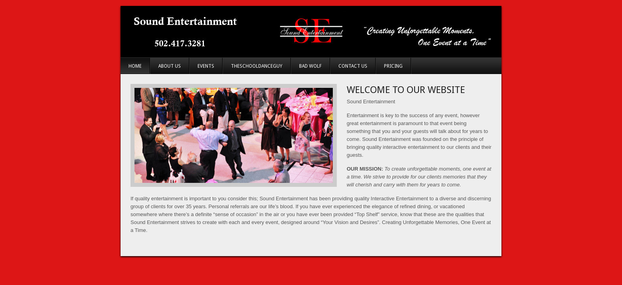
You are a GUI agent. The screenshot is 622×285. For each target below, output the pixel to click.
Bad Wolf (310, 66)
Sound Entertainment (311, 31)
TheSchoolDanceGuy (256, 66)
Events (206, 66)
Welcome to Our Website (406, 89)
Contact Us (352, 66)
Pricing (393, 66)
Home (135, 66)
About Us (169, 66)
